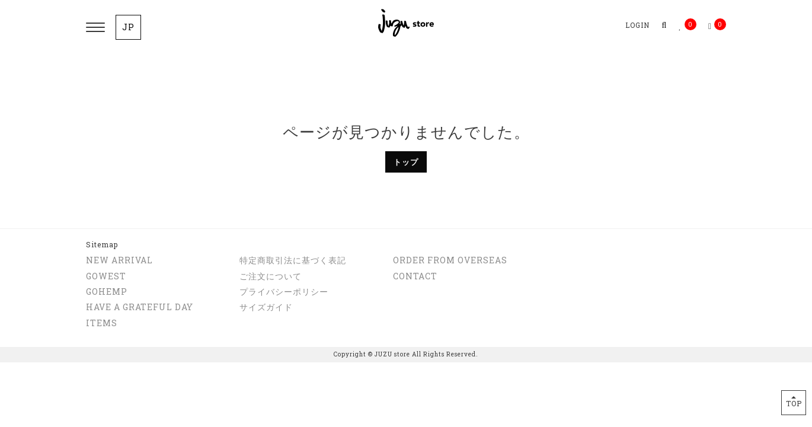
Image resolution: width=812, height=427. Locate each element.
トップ (406, 162)
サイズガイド (266, 307)
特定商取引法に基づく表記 (292, 260)
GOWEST (106, 276)
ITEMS (101, 323)
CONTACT (415, 276)
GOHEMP (106, 291)
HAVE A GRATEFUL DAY (139, 307)
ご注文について (270, 276)
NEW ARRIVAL (119, 260)
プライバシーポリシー (283, 291)
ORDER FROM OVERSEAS (450, 260)
